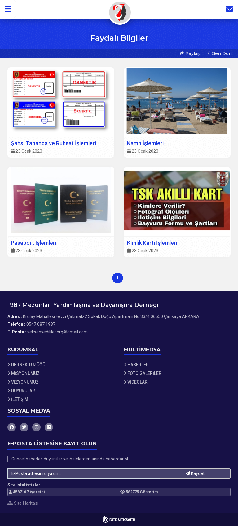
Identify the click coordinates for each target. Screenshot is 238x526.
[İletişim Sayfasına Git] (229, 9)
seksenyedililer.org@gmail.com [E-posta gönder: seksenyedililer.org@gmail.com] (57, 331)
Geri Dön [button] (220, 53)
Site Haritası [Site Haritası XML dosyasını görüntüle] (22, 503)
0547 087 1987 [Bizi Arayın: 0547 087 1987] (40, 324)
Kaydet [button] (195, 473)
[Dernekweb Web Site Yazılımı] (119, 519)
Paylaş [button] (190, 53)
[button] (8, 9)
